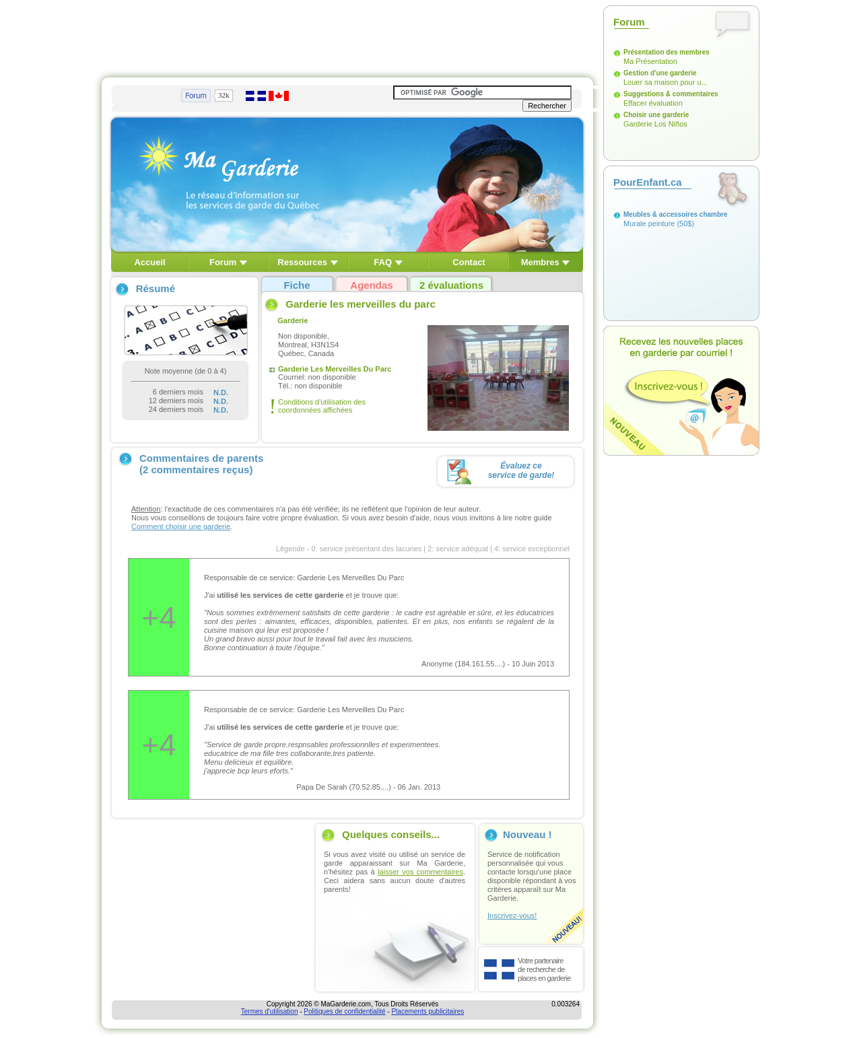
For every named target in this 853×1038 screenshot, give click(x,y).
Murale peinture (649, 223)
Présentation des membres (666, 52)
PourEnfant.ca (647, 182)
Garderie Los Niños (655, 124)
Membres (540, 262)
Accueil (149, 262)
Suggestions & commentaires (670, 94)
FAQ (383, 262)
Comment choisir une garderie (180, 526)
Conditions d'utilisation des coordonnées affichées (322, 406)
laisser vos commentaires (420, 872)
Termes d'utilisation (269, 1011)
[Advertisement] (347, 35)
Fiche (296, 285)
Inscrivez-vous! (512, 915)
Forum (222, 262)
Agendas (371, 285)
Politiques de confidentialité (344, 1011)
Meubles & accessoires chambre (675, 214)
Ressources (302, 262)
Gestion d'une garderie (660, 73)
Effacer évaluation (653, 103)
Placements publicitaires (427, 1011)
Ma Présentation (650, 61)
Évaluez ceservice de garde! (521, 470)
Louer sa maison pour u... (665, 82)
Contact (468, 262)
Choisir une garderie (656, 114)
